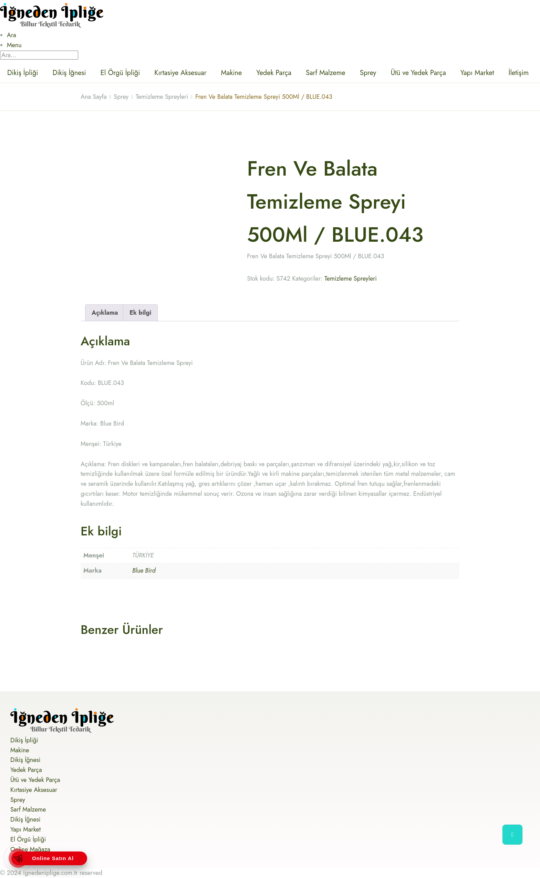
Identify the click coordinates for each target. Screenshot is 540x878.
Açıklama (105, 312)
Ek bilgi (140, 312)
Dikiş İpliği (22, 73)
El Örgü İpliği (120, 73)
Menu (14, 45)
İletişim (519, 73)
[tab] (105, 312)
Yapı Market (477, 73)
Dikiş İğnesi (69, 73)
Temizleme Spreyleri (350, 278)
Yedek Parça (273, 73)
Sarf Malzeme (325, 73)
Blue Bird (144, 570)
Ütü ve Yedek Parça (418, 73)
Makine (231, 73)
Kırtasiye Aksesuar (180, 73)
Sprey (368, 73)
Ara (11, 35)
